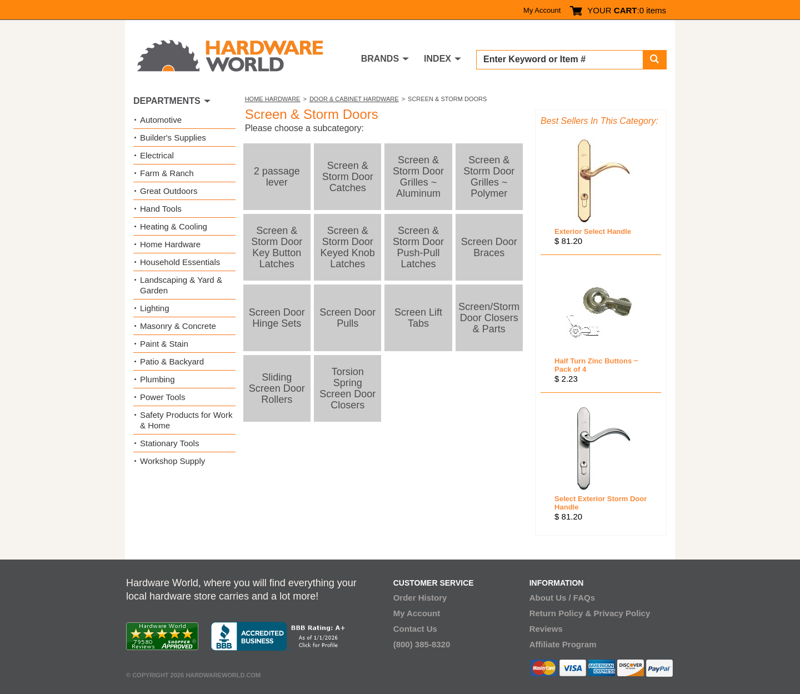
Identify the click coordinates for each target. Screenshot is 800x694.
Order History (420, 597)
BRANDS (380, 58)
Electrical (157, 155)
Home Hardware (273, 99)
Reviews (546, 628)
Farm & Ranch (167, 173)
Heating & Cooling (173, 226)
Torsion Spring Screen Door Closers (347, 388)
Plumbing (157, 379)
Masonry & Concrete (178, 326)
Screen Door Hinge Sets (277, 318)
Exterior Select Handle (592, 231)
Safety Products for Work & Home (186, 420)
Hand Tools (161, 208)
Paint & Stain (164, 343)
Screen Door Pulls (347, 318)
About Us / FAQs (562, 597)
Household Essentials (180, 262)
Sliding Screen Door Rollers (277, 388)
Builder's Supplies (173, 137)
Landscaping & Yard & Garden (181, 285)
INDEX (437, 58)
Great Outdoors (168, 191)
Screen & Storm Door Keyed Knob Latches (348, 247)
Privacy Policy (622, 613)
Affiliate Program (563, 644)
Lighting (154, 308)
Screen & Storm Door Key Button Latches (276, 247)
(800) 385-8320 (422, 644)
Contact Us (415, 628)
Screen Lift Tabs (418, 318)
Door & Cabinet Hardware (354, 99)
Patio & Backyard (172, 361)
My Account (542, 10)
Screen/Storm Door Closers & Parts (488, 317)
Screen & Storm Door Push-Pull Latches (418, 247)
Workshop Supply (172, 461)
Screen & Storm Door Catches (347, 176)
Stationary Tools (169, 443)
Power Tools (162, 397)
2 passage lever (277, 177)
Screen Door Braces (489, 247)
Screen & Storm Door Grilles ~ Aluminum (418, 176)
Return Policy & (560, 613)
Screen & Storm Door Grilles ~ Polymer (488, 176)
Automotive (161, 119)
